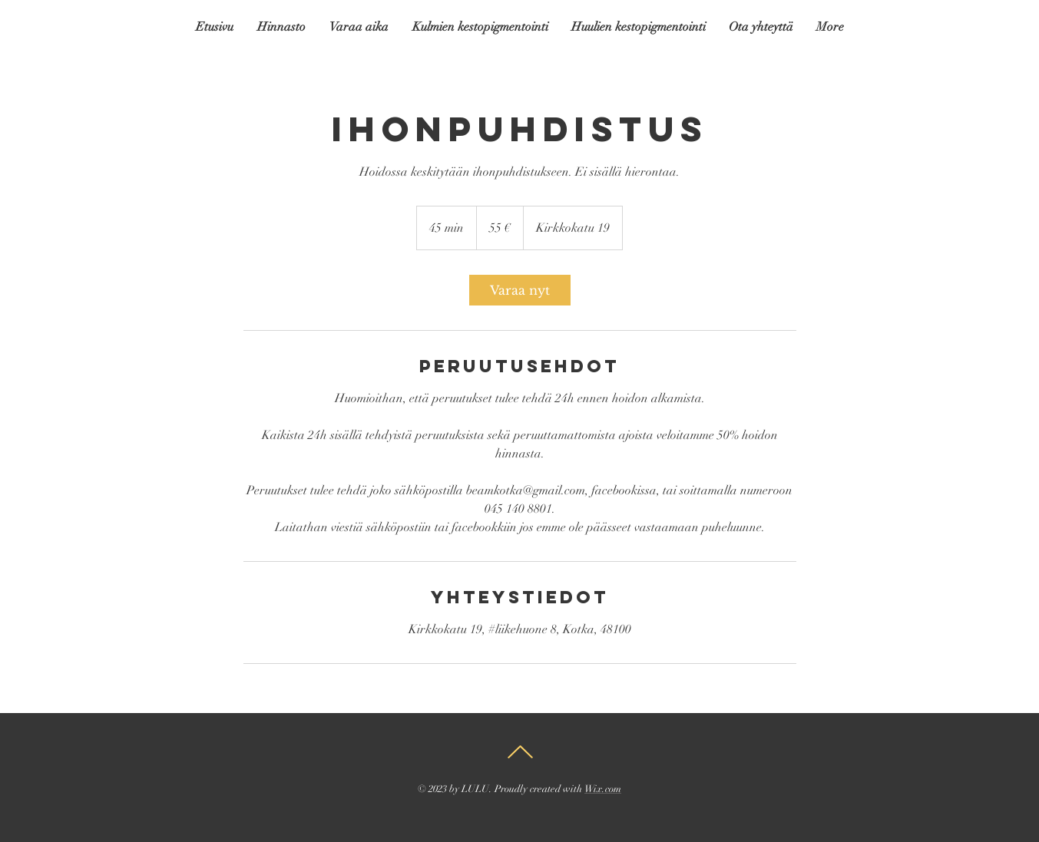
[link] (520, 290)
